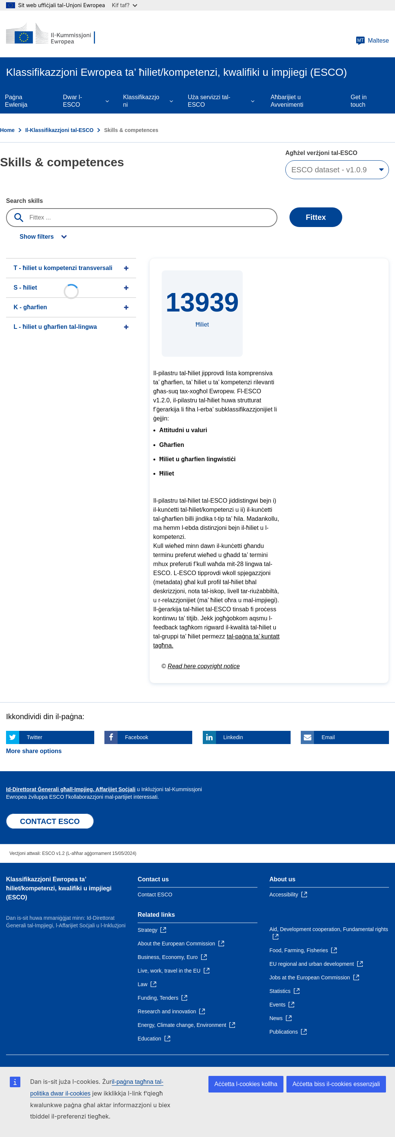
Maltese (372, 40)
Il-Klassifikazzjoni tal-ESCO (59, 130)
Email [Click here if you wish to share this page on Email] (328, 737)
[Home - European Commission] (51, 34)
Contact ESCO (155, 894)
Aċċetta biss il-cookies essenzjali (336, 1084)
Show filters (37, 236)
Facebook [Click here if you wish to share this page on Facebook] (136, 737)
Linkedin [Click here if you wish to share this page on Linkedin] (233, 737)
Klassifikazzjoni (141, 101)
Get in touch (359, 101)
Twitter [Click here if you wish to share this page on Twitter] (34, 737)
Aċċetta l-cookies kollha (245, 1084)
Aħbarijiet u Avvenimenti (287, 101)
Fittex (316, 217)
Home (7, 130)
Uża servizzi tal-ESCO (209, 101)
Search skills (24, 201)
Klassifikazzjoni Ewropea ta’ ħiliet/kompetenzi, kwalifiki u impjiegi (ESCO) (59, 888)
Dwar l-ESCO (72, 101)
